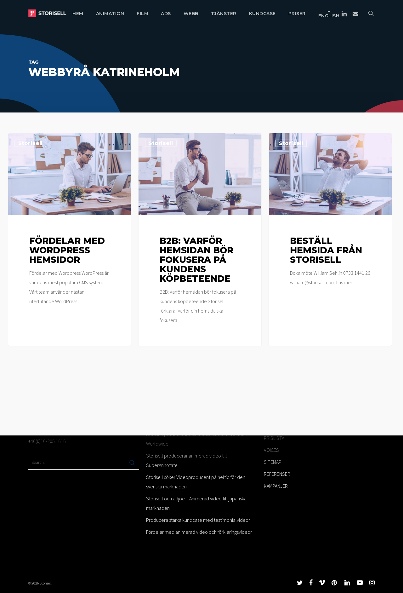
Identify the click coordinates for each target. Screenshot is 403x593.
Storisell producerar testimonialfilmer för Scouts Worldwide (195, 439)
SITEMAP (272, 462)
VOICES (271, 450)
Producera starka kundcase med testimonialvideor (198, 520)
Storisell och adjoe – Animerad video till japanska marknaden (196, 503)
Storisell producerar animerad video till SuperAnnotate (186, 460)
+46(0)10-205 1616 (47, 441)
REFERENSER (277, 474)
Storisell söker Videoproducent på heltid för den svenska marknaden (195, 482)
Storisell (30, 143)
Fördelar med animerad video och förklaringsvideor (199, 532)
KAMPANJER (276, 486)
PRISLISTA (274, 438)
